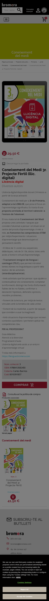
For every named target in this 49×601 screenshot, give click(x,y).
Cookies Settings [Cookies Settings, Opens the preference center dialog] (25, 582)
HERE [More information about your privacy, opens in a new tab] (18, 577)
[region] (24, 578)
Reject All (24, 589)
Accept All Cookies (24, 596)
